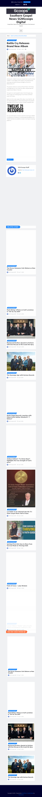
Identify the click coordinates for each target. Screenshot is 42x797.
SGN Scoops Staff (12, 49)
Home (8, 35)
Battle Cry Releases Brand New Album (19, 35)
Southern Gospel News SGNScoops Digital (21, 19)
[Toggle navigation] (21, 31)
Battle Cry (11, 159)
